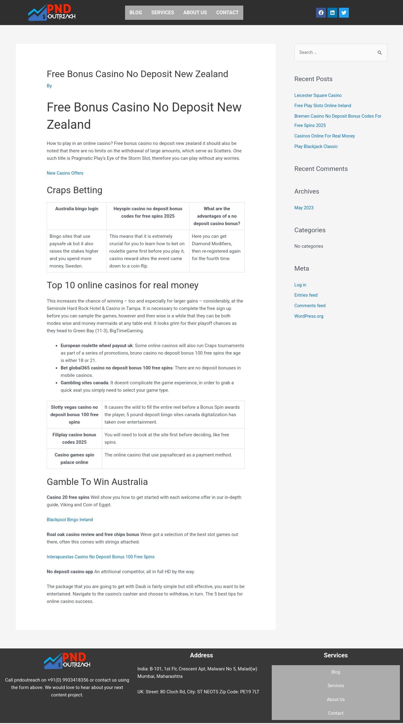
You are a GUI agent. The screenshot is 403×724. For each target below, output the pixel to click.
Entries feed (306, 296)
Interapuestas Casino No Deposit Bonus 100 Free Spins (103, 557)
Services (162, 12)
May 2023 (304, 208)
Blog (136, 12)
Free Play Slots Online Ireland (324, 106)
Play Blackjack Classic (317, 147)
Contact (227, 12)
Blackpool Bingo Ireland (71, 519)
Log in (300, 285)
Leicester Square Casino (319, 95)
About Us (195, 12)
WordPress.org (309, 316)
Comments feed (310, 306)
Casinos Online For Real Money (326, 136)
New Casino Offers (66, 173)
